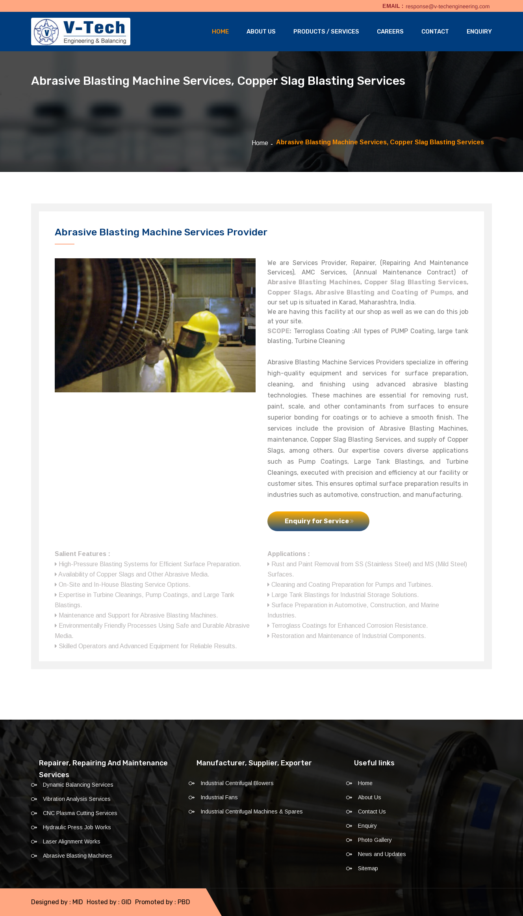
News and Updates (382, 854)
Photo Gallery (375, 840)
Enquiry (479, 31)
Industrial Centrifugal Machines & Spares (251, 811)
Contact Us (372, 811)
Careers (390, 31)
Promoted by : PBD (162, 902)
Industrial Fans (219, 797)
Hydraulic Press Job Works (77, 827)
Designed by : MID (57, 902)
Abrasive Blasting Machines (77, 856)
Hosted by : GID (109, 902)
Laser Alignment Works (71, 841)
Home (220, 31)
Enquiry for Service (319, 521)
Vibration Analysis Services (77, 799)
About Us (261, 31)
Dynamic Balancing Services (78, 785)
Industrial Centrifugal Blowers (237, 783)
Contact (435, 31)
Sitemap (368, 868)
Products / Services (326, 31)
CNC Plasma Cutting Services (80, 813)
